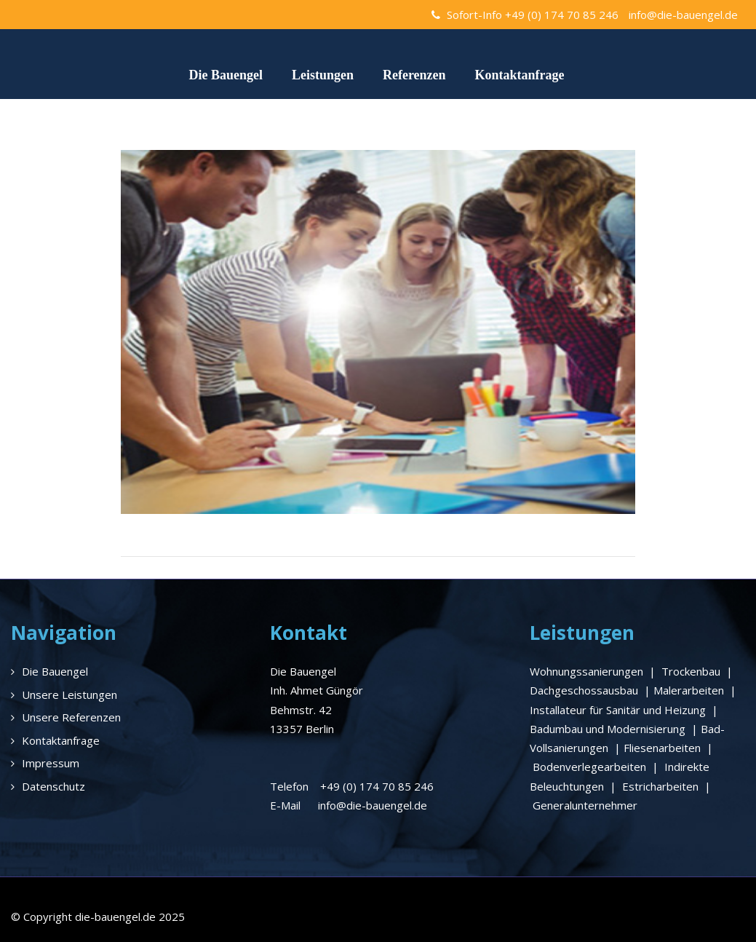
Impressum (50, 763)
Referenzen (414, 75)
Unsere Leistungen (69, 694)
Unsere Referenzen (71, 717)
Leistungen (323, 75)
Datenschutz (53, 786)
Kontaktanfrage (520, 75)
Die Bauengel (225, 75)
